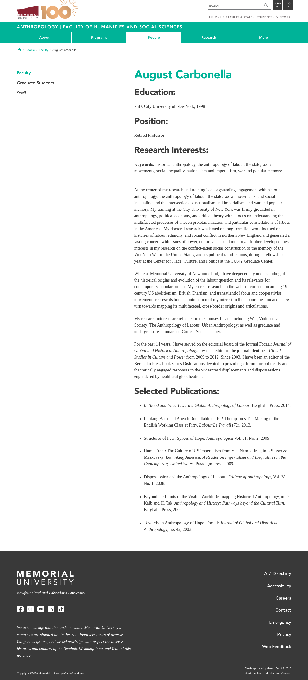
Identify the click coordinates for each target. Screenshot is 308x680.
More (263, 38)
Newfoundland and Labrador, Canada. (268, 673)
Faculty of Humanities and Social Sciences (123, 27)
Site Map (250, 668)
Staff (21, 93)
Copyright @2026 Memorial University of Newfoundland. (51, 673)
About (44, 38)
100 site (60, 9)
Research (208, 38)
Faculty (43, 50)
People (154, 38)
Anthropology (38, 27)
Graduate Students (35, 83)
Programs (99, 38)
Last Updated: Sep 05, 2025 (274, 668)
